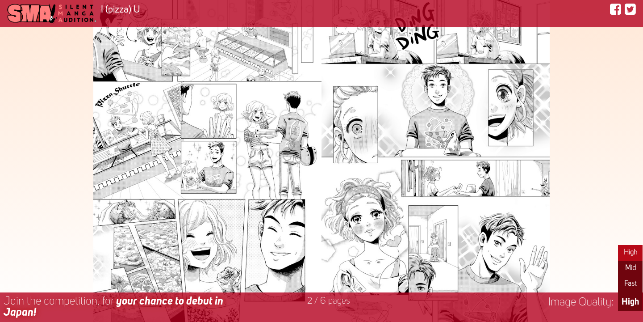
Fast (630, 284)
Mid (630, 268)
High (630, 252)
